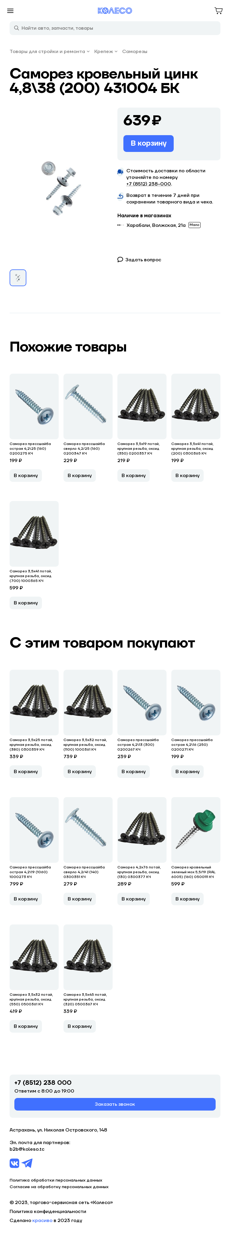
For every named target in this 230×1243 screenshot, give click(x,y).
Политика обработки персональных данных (56, 1180)
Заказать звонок (115, 1104)
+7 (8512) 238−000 (148, 184)
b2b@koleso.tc (27, 1149)
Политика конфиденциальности (48, 1212)
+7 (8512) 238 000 (43, 1083)
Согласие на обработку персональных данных (59, 1187)
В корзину (149, 143)
